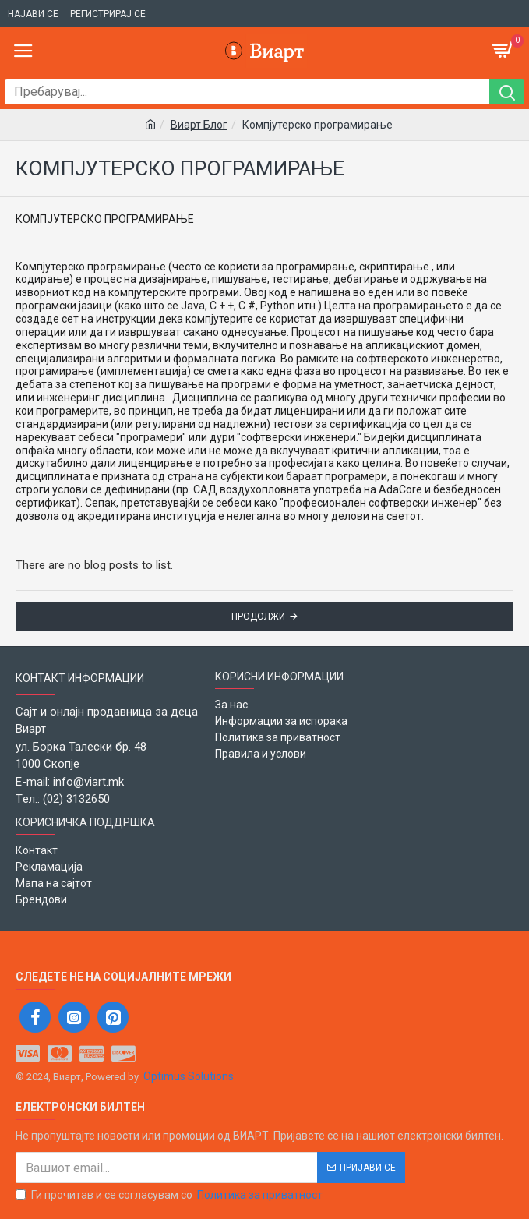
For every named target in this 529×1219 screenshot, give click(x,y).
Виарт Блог (199, 124)
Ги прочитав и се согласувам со (170, 1195)
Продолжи (258, 616)
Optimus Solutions (188, 1076)
